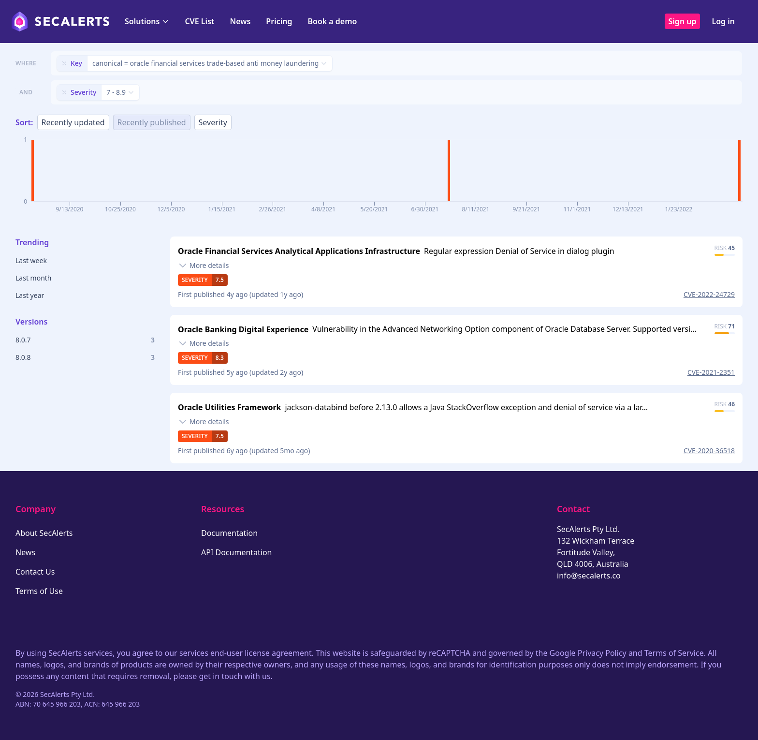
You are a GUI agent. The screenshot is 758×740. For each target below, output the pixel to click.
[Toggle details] (203, 265)
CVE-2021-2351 (711, 372)
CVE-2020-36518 (709, 450)
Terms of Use (39, 591)
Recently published (151, 122)
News (240, 21)
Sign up (683, 21)
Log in (723, 21)
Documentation (229, 533)
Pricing (279, 21)
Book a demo (332, 21)
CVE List (199, 21)
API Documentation (236, 552)
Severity (213, 122)
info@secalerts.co (589, 575)
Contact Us (35, 571)
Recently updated (73, 122)
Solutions (147, 21)
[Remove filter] (64, 63)
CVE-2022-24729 (709, 294)
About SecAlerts (44, 533)
